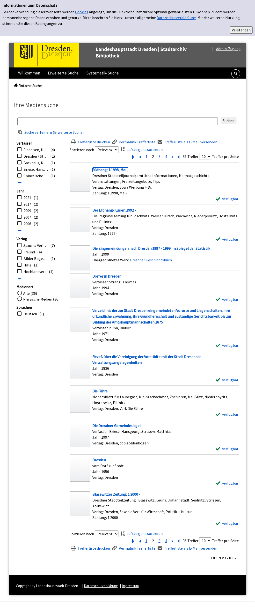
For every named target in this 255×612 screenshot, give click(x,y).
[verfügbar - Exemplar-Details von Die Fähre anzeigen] (227, 414)
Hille (27, 265)
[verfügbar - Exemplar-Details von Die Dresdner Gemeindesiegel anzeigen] (227, 449)
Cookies (81, 11)
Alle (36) (30, 293)
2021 (27, 197)
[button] (235, 73)
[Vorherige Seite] (140, 156)
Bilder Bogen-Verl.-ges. (35, 258)
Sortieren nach (82, 149)
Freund (29, 252)
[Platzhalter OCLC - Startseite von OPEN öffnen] (110, 55)
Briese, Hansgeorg (35, 169)
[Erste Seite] (133, 156)
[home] (16, 85)
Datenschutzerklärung (101, 585)
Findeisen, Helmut (35, 149)
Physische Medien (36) (41, 299)
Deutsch (30, 313)
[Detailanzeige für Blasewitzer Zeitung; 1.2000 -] (116, 494)
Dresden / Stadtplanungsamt (35, 156)
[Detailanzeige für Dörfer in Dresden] (106, 276)
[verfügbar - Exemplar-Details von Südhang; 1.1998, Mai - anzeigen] (227, 199)
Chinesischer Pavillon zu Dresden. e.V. (35, 175)
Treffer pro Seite (225, 156)
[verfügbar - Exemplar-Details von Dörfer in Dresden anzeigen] (227, 299)
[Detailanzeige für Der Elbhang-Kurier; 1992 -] (114, 210)
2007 (27, 217)
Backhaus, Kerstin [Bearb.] (35, 162)
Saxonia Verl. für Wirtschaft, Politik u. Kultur (35, 245)
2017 (27, 204)
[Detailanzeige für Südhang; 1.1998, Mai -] (110, 169)
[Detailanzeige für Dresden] (99, 459)
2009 (27, 210)
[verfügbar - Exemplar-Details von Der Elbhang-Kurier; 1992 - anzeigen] (227, 239)
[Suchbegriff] (117, 121)
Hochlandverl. (34, 271)
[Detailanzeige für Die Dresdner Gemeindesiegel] (116, 425)
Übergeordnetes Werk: (111, 260)
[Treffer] (154, 258)
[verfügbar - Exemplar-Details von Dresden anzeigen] (227, 483)
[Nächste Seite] (172, 156)
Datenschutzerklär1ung (176, 17)
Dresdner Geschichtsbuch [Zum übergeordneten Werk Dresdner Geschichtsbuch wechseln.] (151, 260)
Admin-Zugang (228, 48)
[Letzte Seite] (179, 156)
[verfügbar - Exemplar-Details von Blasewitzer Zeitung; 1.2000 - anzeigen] (227, 523)
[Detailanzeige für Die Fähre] (100, 391)
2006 (27, 223)
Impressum (130, 585)
